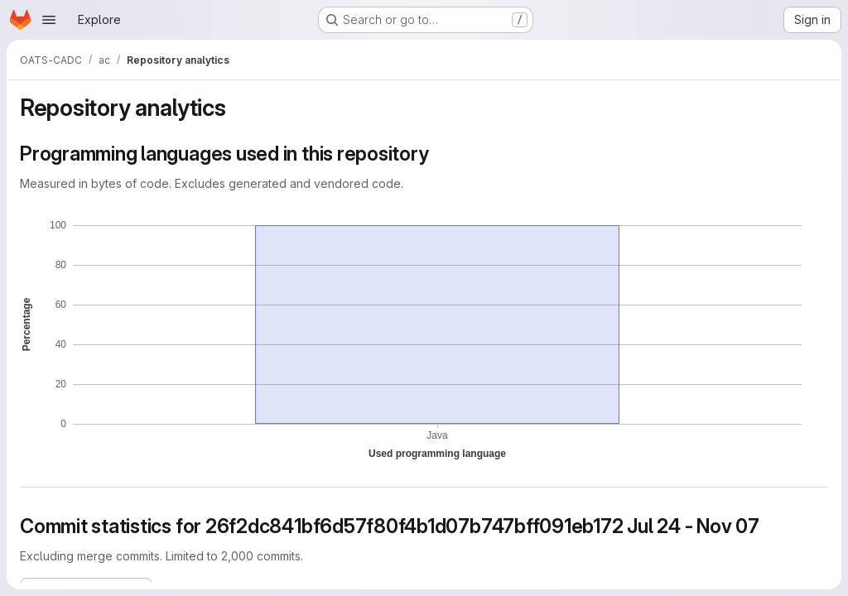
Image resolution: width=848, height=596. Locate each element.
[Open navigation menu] (49, 20)
